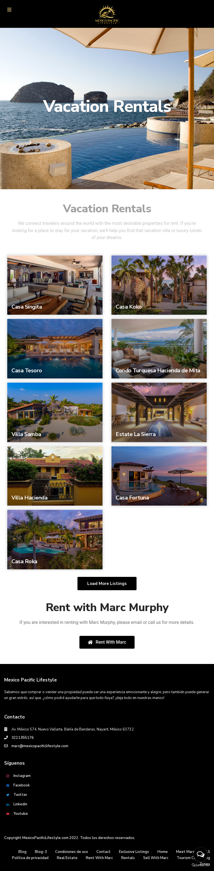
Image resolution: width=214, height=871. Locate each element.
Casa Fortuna (132, 497)
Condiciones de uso (71, 851)
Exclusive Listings (134, 851)
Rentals (128, 857)
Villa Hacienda (29, 497)
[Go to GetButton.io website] (201, 865)
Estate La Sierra (135, 434)
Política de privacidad (30, 857)
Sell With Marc (155, 857)
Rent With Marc (99, 857)
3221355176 (22, 737)
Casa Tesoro (26, 370)
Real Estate (67, 857)
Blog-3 (41, 851)
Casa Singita (26, 307)
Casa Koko (129, 307)
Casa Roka (24, 561)
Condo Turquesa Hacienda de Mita (158, 370)
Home (162, 851)
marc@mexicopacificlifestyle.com (39, 746)
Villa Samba (26, 434)
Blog (22, 851)
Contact (103, 851)
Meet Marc (185, 851)
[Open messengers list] (201, 855)
